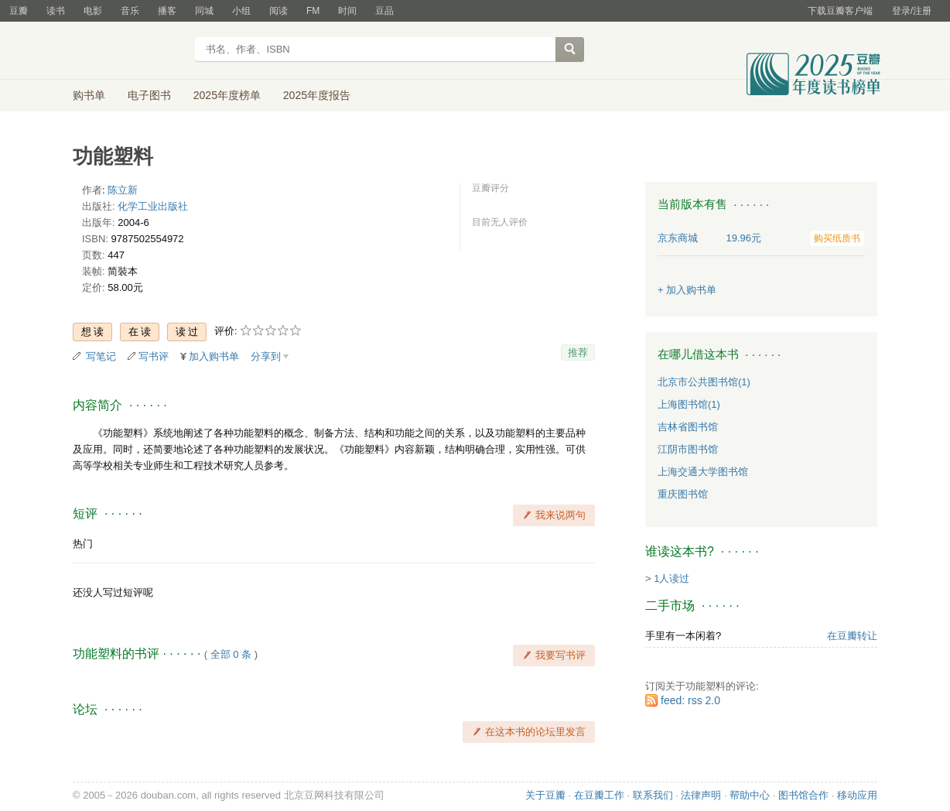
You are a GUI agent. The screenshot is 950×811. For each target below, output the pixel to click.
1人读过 (671, 578)
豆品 (384, 10)
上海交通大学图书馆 (703, 471)
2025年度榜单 (227, 95)
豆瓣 (18, 10)
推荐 (578, 352)
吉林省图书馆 (688, 427)
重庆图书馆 (683, 494)
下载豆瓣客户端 (840, 10)
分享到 (266, 356)
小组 (241, 10)
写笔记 (101, 356)
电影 (93, 10)
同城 (204, 10)
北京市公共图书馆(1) (704, 382)
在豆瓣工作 (599, 795)
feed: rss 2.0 (690, 700)
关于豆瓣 (545, 795)
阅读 (278, 10)
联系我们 (653, 795)
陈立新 (123, 190)
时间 (347, 10)
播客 (167, 10)
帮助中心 (750, 795)
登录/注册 (911, 10)
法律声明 (701, 795)
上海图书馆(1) (689, 404)
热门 (83, 543)
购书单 (89, 95)
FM (313, 10)
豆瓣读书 (129, 51)
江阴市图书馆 (688, 449)
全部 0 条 (230, 654)
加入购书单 (214, 356)
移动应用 (857, 795)
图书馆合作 (803, 795)
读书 (55, 10)
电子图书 (149, 95)
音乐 (130, 10)
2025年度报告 (316, 95)
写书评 (153, 356)
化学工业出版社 (153, 206)
